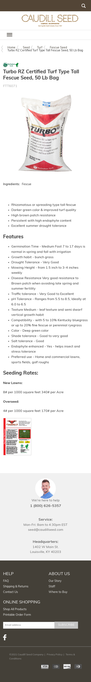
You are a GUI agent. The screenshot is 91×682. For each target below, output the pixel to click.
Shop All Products (15, 609)
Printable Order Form (17, 615)
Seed (26, 47)
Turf (39, 47)
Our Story (55, 581)
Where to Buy (58, 592)
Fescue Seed (58, 47)
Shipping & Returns (15, 586)
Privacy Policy (54, 654)
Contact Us (10, 592)
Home (11, 47)
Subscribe (66, 625)
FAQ (6, 581)
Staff (52, 586)
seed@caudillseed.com (45, 530)
